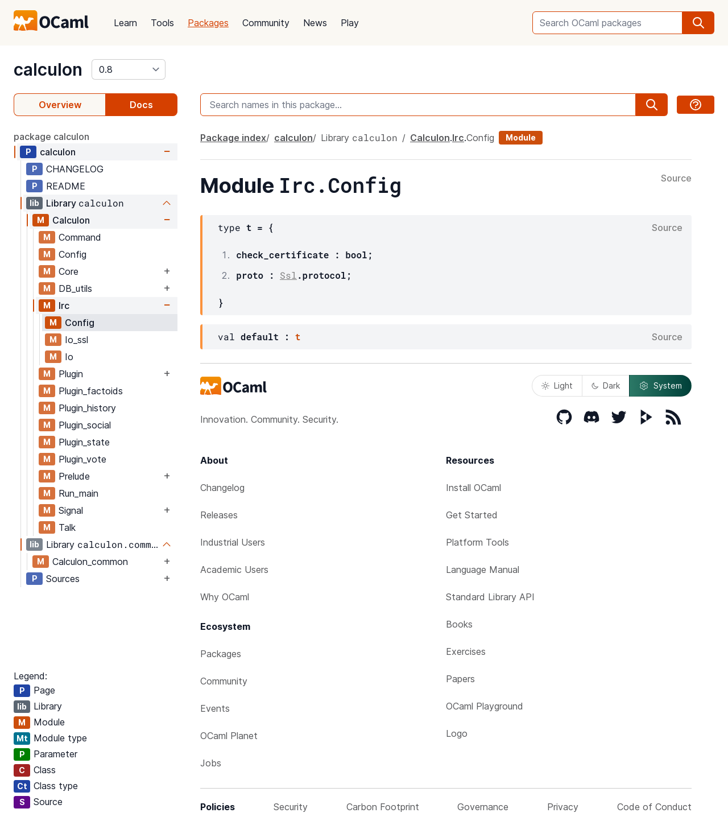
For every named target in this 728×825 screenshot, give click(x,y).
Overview (60, 104)
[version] (129, 69)
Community (265, 22)
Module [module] (521, 137)
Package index (233, 137)
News (315, 22)
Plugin (71, 374)
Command (80, 237)
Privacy (562, 806)
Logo (457, 733)
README (65, 186)
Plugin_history (87, 408)
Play (350, 22)
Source (676, 179)
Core (68, 271)
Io (69, 356)
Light (557, 385)
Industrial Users (232, 542)
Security (291, 806)
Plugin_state (84, 442)
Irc (64, 305)
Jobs (210, 763)
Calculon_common (90, 561)
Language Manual (482, 569)
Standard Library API (490, 597)
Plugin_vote (82, 459)
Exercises (466, 651)
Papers (460, 678)
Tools (162, 22)
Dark (606, 385)
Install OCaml (473, 487)
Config (72, 254)
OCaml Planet (229, 735)
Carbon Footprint (382, 806)
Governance (482, 806)
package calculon (51, 136)
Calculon (71, 220)
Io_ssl (76, 339)
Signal (71, 510)
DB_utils (75, 288)
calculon (48, 69)
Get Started (472, 515)
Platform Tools (477, 542)
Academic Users (234, 569)
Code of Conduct (654, 806)
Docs (141, 104)
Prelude (74, 476)
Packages (208, 22)
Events (215, 708)
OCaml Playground (484, 706)
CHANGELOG (75, 169)
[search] (698, 22)
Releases (219, 515)
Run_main (78, 493)
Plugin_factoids (91, 391)
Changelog (222, 487)
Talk (67, 527)
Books (459, 624)
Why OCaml (224, 597)
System (660, 386)
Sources (63, 578)
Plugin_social (85, 425)
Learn (125, 22)
